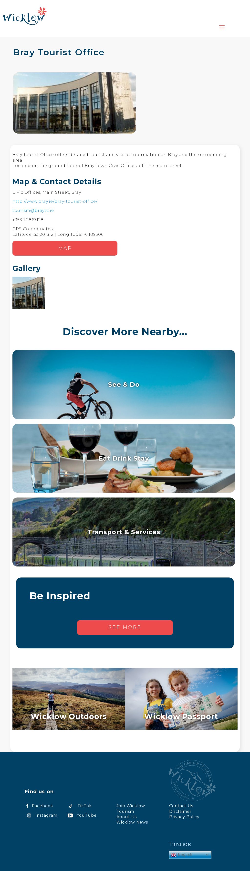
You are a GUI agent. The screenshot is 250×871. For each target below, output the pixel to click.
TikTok (79, 805)
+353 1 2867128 (28, 219)
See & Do (124, 384)
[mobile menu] (222, 27)
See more (125, 627)
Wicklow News (132, 822)
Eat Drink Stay (124, 458)
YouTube (81, 815)
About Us (126, 816)
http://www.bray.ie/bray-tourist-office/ (54, 201)
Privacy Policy (184, 816)
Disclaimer (180, 811)
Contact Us (181, 805)
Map (65, 248)
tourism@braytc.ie (33, 210)
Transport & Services (123, 532)
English (181, 855)
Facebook (39, 805)
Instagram (41, 815)
